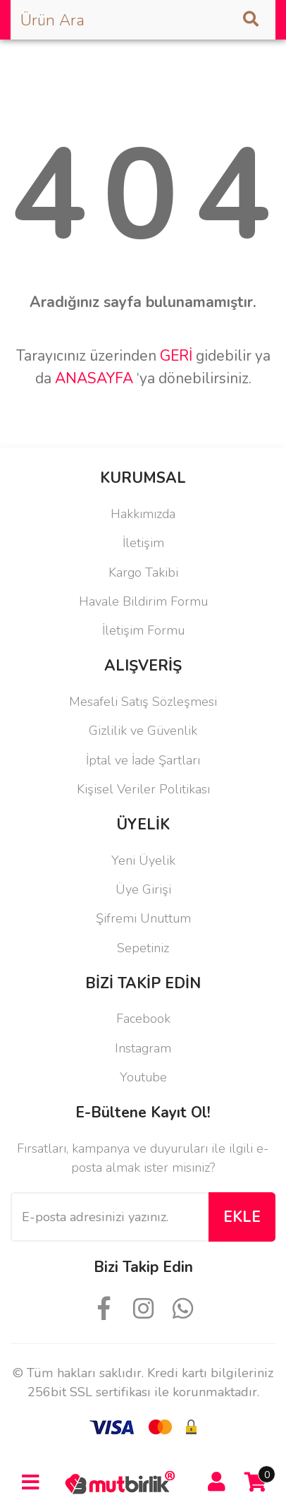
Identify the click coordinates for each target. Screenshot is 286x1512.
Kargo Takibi (143, 572)
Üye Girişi (143, 889)
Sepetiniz (143, 948)
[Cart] (255, 1482)
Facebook (143, 1018)
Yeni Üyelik (143, 860)
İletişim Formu (143, 630)
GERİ (176, 356)
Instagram (143, 1048)
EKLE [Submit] (242, 1217)
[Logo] (123, 1481)
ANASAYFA (94, 378)
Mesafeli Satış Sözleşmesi (143, 701)
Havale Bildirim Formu (143, 601)
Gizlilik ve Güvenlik (143, 730)
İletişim (143, 542)
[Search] (143, 20)
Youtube (143, 1077)
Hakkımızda (143, 513)
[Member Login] (216, 1482)
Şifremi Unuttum (143, 918)
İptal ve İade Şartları (143, 760)
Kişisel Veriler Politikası (143, 789)
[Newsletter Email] (110, 1217)
